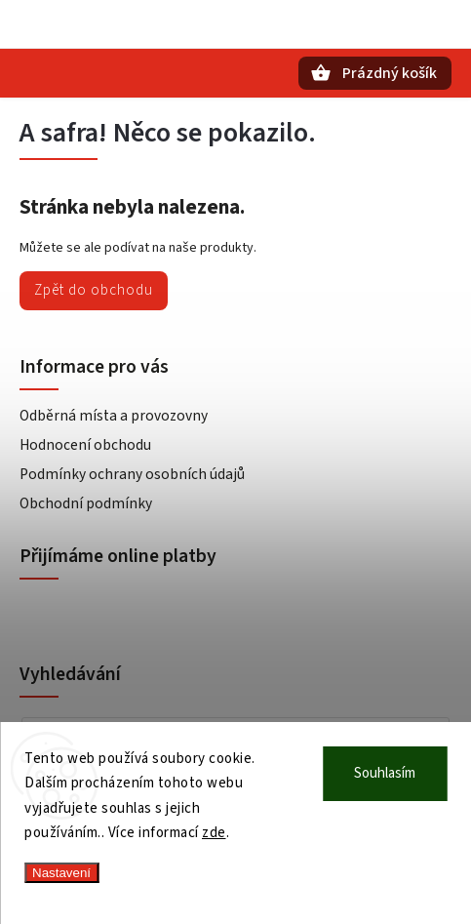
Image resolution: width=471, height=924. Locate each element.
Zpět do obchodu (93, 290)
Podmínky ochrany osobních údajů (132, 474)
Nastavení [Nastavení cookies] (61, 872)
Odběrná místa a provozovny (114, 415)
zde (214, 833)
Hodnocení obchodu (85, 445)
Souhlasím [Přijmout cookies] (384, 773)
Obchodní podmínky (86, 503)
